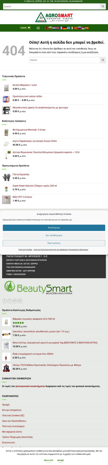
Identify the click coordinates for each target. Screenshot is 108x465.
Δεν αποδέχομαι (54, 235)
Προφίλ (6, 404)
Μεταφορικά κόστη (12, 431)
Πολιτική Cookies (25, 250)
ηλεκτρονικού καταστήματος (30, 386)
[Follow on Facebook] (4, 301)
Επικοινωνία (8, 442)
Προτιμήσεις (54, 243)
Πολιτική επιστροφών (13, 426)
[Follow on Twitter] (15, 301)
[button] (25, 28)
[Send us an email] (20, 301)
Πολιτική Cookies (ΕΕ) (13, 415)
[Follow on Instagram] (9, 301)
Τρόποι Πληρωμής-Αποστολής (17, 437)
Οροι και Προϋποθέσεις (14, 421)
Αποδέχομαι (54, 227)
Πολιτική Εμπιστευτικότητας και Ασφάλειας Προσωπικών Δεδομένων (61, 250)
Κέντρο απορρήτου (12, 410)
